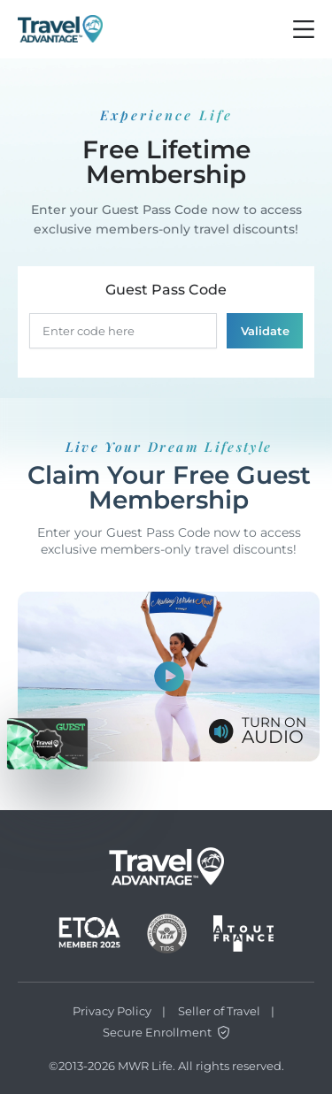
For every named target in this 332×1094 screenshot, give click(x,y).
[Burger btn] (303, 29)
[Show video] (169, 677)
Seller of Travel (219, 1011)
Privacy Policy (112, 1011)
